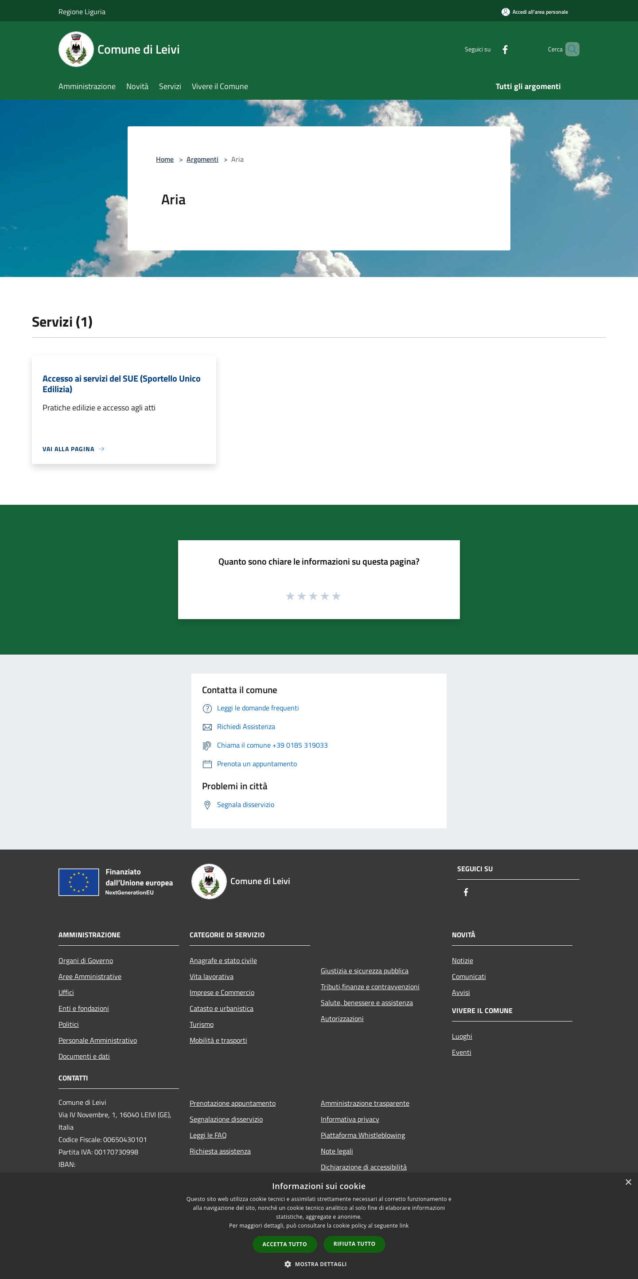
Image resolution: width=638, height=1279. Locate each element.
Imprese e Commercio (222, 992)
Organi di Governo (85, 960)
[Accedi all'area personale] (535, 11)
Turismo (202, 1024)
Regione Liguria (81, 11)
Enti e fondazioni (83, 1008)
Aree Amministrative (89, 976)
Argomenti (202, 159)
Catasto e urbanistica (221, 1008)
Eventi (461, 1052)
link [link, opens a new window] (404, 1225)
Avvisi (461, 992)
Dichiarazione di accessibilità (364, 1167)
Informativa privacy (350, 1119)
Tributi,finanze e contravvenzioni (370, 986)
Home (165, 159)
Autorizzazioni (342, 1018)
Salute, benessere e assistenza (367, 1002)
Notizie (462, 960)
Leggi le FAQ (208, 1135)
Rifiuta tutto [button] (355, 1244)
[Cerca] (569, 49)
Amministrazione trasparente (365, 1103)
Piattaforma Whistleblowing (363, 1135)
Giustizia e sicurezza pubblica (364, 970)
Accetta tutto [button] (285, 1244)
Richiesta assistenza (220, 1151)
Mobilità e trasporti (218, 1040)
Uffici (66, 992)
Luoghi (462, 1036)
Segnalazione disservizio (226, 1119)
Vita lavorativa (211, 976)
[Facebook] (490, 49)
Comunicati (469, 976)
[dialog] (319, 1226)
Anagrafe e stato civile (223, 960)
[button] (319, 1264)
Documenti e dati (84, 1056)
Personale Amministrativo (97, 1040)
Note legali (337, 1151)
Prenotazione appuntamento (233, 1103)
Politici (68, 1024)
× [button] (628, 1182)
